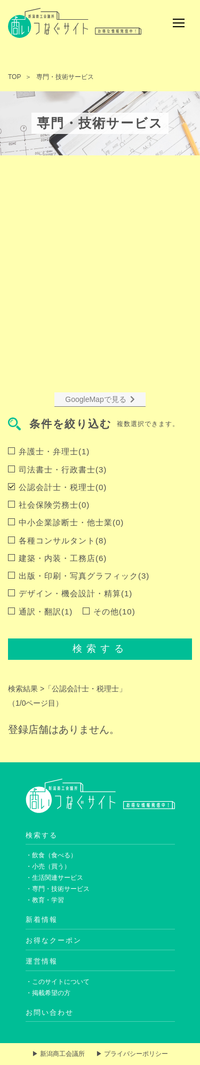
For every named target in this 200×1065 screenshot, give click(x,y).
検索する (100, 648)
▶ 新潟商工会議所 (58, 1054)
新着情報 (42, 920)
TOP (14, 77)
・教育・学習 (45, 900)
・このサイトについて (58, 981)
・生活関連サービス (54, 877)
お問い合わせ (50, 1012)
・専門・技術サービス (58, 889)
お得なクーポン (54, 940)
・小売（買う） (48, 866)
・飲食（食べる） (51, 855)
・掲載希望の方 (48, 993)
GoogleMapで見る (99, 399)
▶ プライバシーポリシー (132, 1054)
